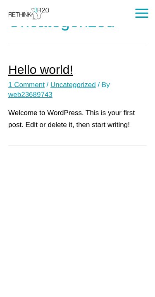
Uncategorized (73, 85)
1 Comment (26, 85)
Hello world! (40, 69)
